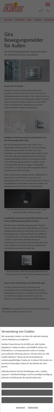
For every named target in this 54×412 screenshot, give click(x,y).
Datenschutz (33, 407)
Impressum (20, 407)
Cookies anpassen (10, 400)
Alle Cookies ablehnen (12, 392)
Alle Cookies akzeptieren (13, 385)
